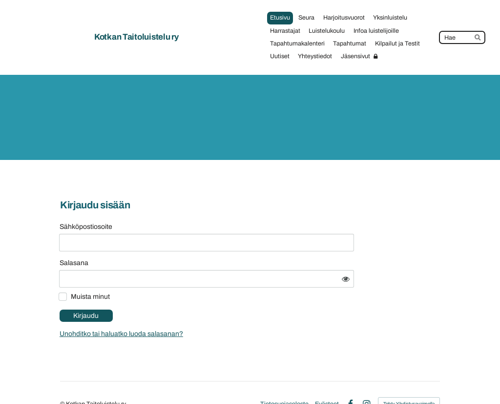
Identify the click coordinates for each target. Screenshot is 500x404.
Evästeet (327, 378)
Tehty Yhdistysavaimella (409, 378)
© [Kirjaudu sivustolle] (63, 378)
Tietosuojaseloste (284, 378)
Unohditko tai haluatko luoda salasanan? (203, 308)
